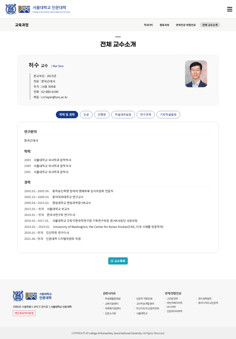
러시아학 (171, 307)
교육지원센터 (111, 303)
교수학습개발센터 (145, 303)
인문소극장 (110, 313)
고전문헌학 (172, 298)
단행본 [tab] (102, 115)
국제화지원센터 (112, 308)
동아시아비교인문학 (208, 303)
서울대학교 (141, 313)
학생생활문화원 (112, 298)
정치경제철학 (204, 298)
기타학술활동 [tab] (168, 115)
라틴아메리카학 (174, 303)
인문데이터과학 (174, 311)
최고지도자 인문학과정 (147, 308)
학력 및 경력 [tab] (67, 115)
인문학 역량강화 (144, 298)
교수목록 (118, 261)
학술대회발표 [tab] (123, 115)
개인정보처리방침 (24, 313)
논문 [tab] (86, 115)
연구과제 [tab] (145, 115)
